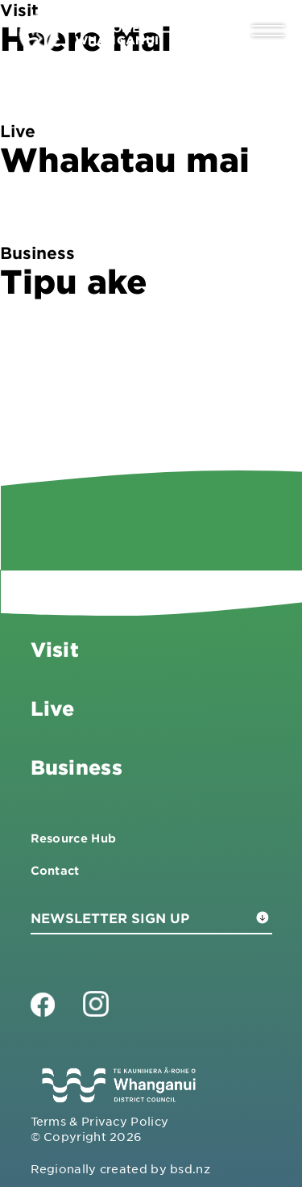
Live (53, 708)
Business (76, 767)
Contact (55, 870)
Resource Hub (74, 838)
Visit (55, 649)
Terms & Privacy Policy (100, 1121)
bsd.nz (190, 1168)
